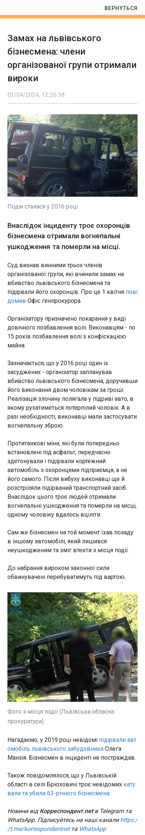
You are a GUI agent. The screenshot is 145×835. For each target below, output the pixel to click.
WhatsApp (92, 828)
